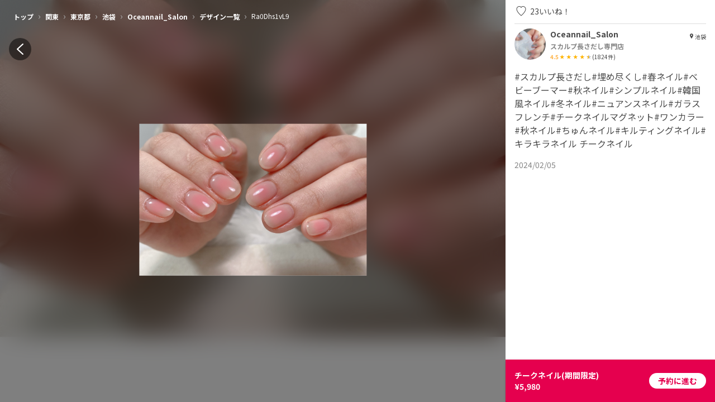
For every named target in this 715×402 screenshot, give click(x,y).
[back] (20, 49)
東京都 (80, 16)
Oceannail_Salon (157, 16)
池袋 (109, 16)
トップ (23, 16)
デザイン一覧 (219, 16)
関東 (52, 16)
